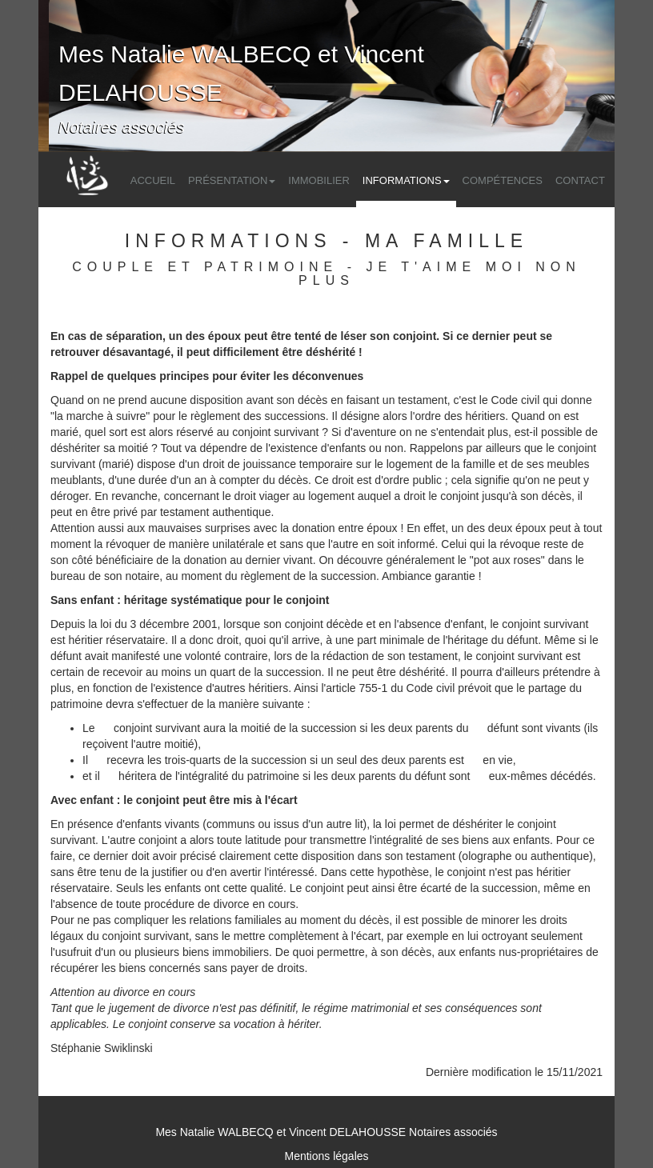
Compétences (503, 180)
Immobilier (319, 180)
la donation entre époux (338, 528)
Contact (580, 180)
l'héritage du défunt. (493, 640)
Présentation (231, 180)
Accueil (152, 180)
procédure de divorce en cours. (221, 904)
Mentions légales (326, 1156)
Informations (406, 180)
